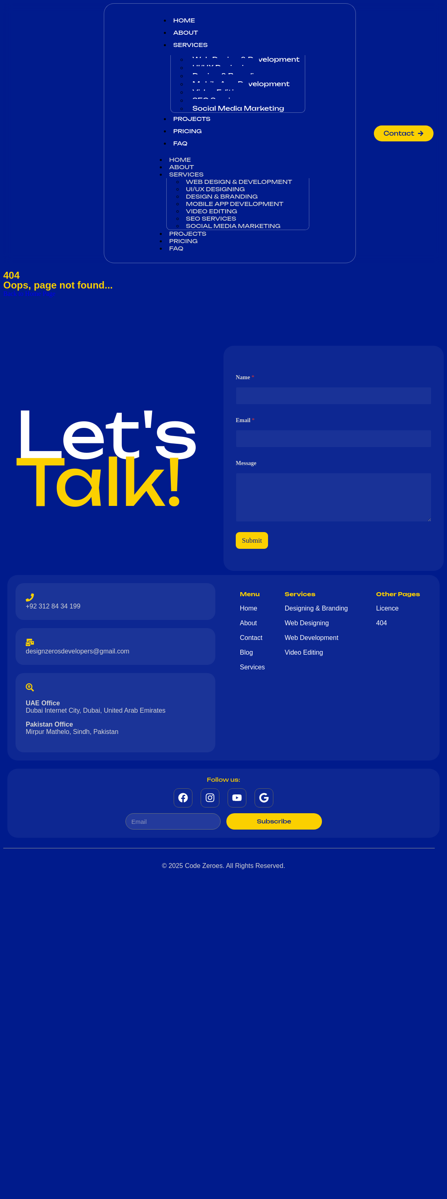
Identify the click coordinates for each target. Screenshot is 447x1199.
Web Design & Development (239, 181)
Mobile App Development (235, 203)
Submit (252, 540)
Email (245, 420)
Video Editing (211, 211)
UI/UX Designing (215, 189)
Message (246, 463)
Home (184, 20)
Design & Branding (222, 196)
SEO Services (211, 218)
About (185, 32)
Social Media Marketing (238, 108)
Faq (180, 143)
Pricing (187, 131)
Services (190, 44)
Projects (191, 118)
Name (245, 377)
